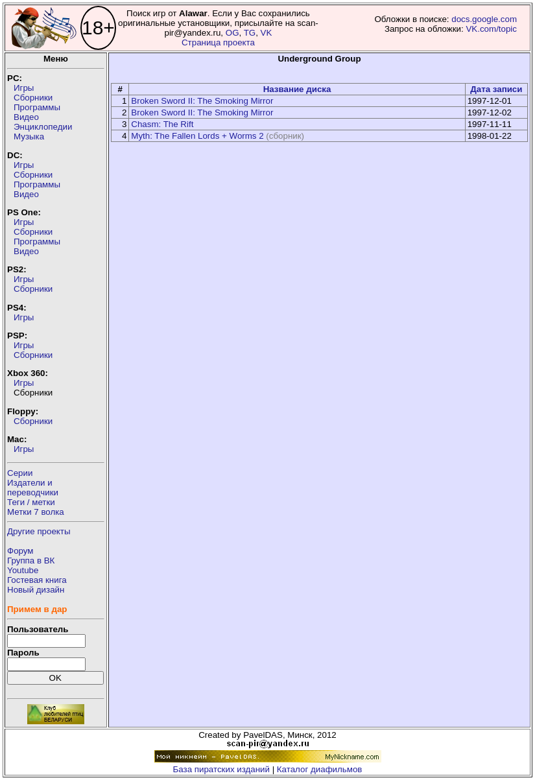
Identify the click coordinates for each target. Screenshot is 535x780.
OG (232, 33)
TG (250, 33)
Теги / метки (31, 502)
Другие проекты (39, 531)
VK (266, 33)
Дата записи (496, 89)
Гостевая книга (37, 580)
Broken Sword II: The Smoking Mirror (202, 101)
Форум (20, 551)
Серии (19, 473)
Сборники (33, 97)
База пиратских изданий (221, 769)
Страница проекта (218, 42)
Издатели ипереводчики (32, 487)
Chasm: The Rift (162, 124)
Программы (37, 107)
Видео (26, 117)
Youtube (22, 570)
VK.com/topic (491, 29)
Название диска (297, 89)
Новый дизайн (35, 590)
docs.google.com (484, 19)
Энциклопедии (43, 127)
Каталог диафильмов (320, 769)
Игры (24, 88)
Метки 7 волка (35, 512)
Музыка (29, 136)
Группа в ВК (30, 560)
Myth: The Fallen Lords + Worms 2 (197, 136)
